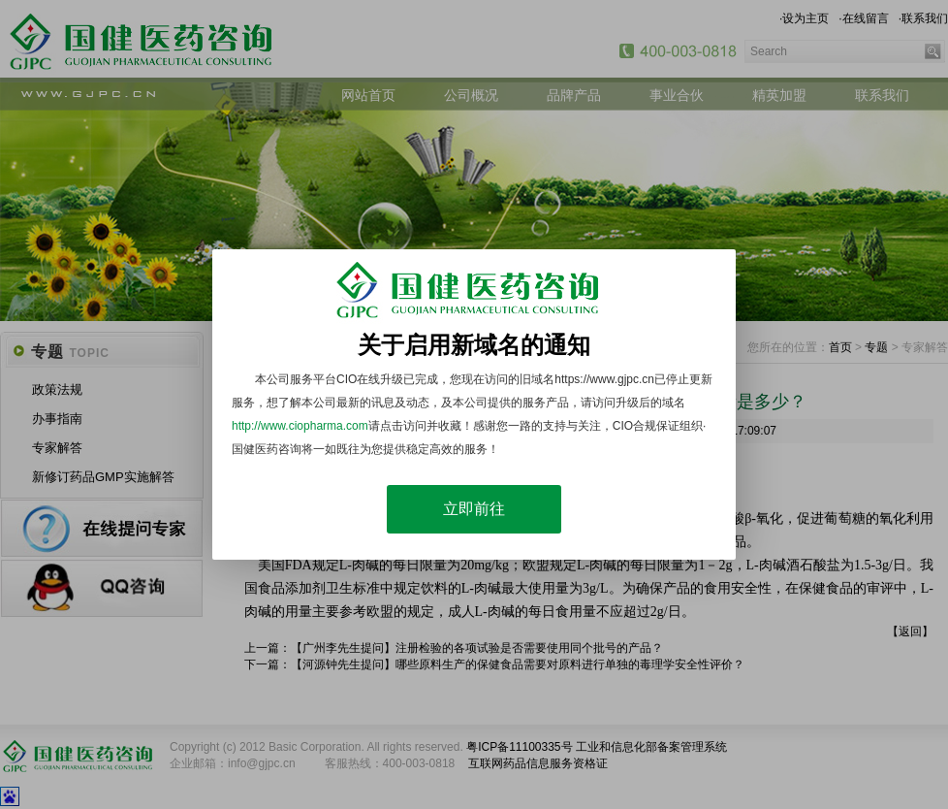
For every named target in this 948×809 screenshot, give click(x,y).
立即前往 (474, 509)
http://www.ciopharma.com (300, 426)
